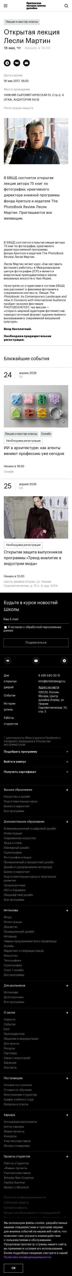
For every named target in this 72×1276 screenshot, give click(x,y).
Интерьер (10, 936)
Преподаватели (14, 1034)
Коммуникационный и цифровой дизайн (30, 828)
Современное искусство (20, 838)
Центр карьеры (14, 1126)
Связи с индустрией (17, 1058)
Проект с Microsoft (16, 1187)
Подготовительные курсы (20, 801)
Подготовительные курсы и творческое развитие (30, 878)
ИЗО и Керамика (14, 890)
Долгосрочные (13, 997)
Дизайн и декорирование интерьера (28, 867)
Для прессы (11, 1043)
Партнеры (10, 1053)
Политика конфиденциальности (25, 1197)
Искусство (11, 956)
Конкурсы (10, 1136)
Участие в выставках (17, 1141)
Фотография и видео (17, 857)
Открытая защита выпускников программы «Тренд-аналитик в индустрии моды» (36, 558)
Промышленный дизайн (19, 931)
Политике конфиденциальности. (28, 1257)
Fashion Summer (14, 1182)
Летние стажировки (17, 1146)
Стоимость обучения (17, 1090)
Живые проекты (14, 1131)
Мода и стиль (13, 843)
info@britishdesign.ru (51, 682)
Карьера (36, 1115)
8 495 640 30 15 (49, 676)
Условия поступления (18, 1085)
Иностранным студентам (20, 1095)
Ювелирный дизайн (16, 848)
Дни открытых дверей (10, 681)
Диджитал (10, 927)
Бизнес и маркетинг (17, 806)
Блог (7, 1029)
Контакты (10, 1067)
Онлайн (46, 434)
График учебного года (18, 1099)
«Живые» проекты (15, 1168)
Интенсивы (36, 910)
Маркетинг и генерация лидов (24, 951)
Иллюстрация (13, 833)
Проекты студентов (36, 1156)
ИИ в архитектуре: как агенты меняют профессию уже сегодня (36, 451)
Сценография (13, 852)
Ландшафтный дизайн (18, 895)
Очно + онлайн (13, 970)
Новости (9, 1019)
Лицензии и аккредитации (21, 1039)
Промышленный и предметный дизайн (29, 862)
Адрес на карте (48, 687)
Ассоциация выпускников (20, 1122)
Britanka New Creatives (19, 1178)
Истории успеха (10, 707)
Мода (7, 917)
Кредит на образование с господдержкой (32, 1213)
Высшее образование (36, 790)
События (9, 696)
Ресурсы (9, 1048)
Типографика (12, 960)
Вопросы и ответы (16, 1104)
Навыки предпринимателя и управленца (30, 941)
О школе (36, 1012)
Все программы (14, 811)
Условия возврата (15, 1208)
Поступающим (36, 1078)
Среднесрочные (14, 885)
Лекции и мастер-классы (22, 22)
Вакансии (10, 1063)
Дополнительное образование (36, 821)
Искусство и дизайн (17, 796)
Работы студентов (11, 721)
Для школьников (36, 985)
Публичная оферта (16, 1202)
